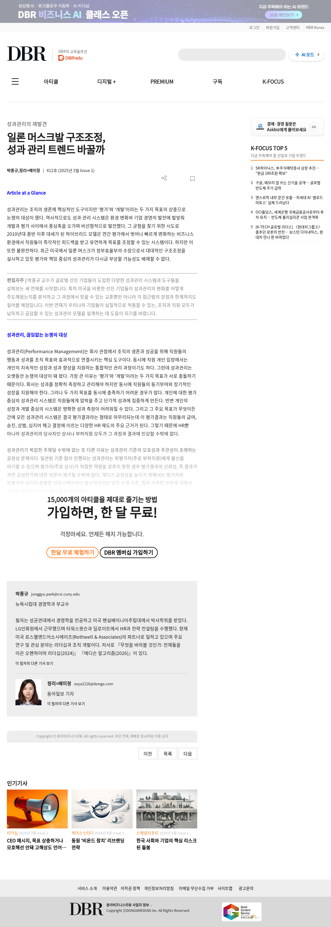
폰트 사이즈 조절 (183, 178)
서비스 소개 (87, 888)
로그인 (254, 27)
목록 (167, 753)
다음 (188, 753)
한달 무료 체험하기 (72, 552)
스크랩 (192, 178)
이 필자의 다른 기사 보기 (34, 663)
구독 (217, 81)
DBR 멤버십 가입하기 (128, 552)
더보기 (164, 178)
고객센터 (293, 27)
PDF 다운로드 (173, 178)
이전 (147, 753)
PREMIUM (162, 81)
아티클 (51, 81)
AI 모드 (307, 54)
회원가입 (273, 27)
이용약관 (109, 888)
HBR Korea (315, 27)
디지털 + (106, 81)
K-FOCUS (273, 81)
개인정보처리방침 (159, 888)
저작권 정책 (130, 888)
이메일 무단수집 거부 (196, 888)
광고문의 (246, 888)
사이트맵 (225, 888)
